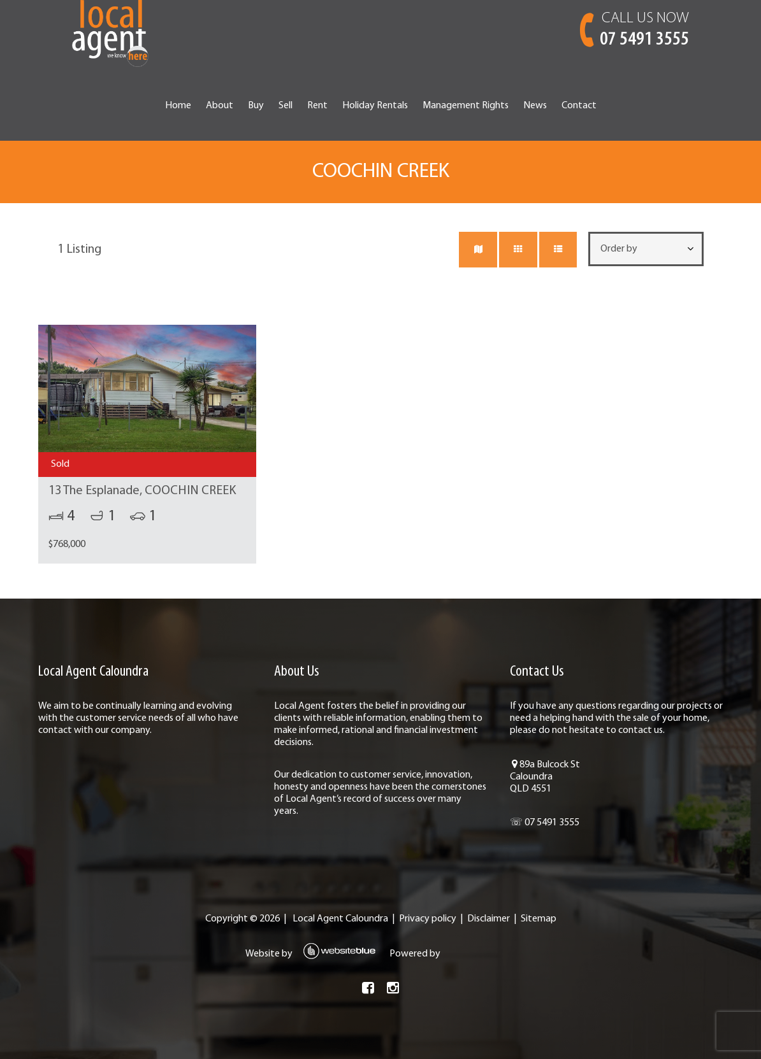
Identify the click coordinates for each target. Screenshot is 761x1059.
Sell (286, 106)
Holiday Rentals (375, 106)
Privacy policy (427, 919)
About (219, 106)
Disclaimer (488, 919)
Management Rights (466, 106)
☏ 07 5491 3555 (544, 823)
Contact (579, 106)
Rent (317, 106)
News (535, 106)
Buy (256, 106)
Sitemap (538, 919)
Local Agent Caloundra (340, 919)
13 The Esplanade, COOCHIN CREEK (142, 491)
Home (178, 106)
